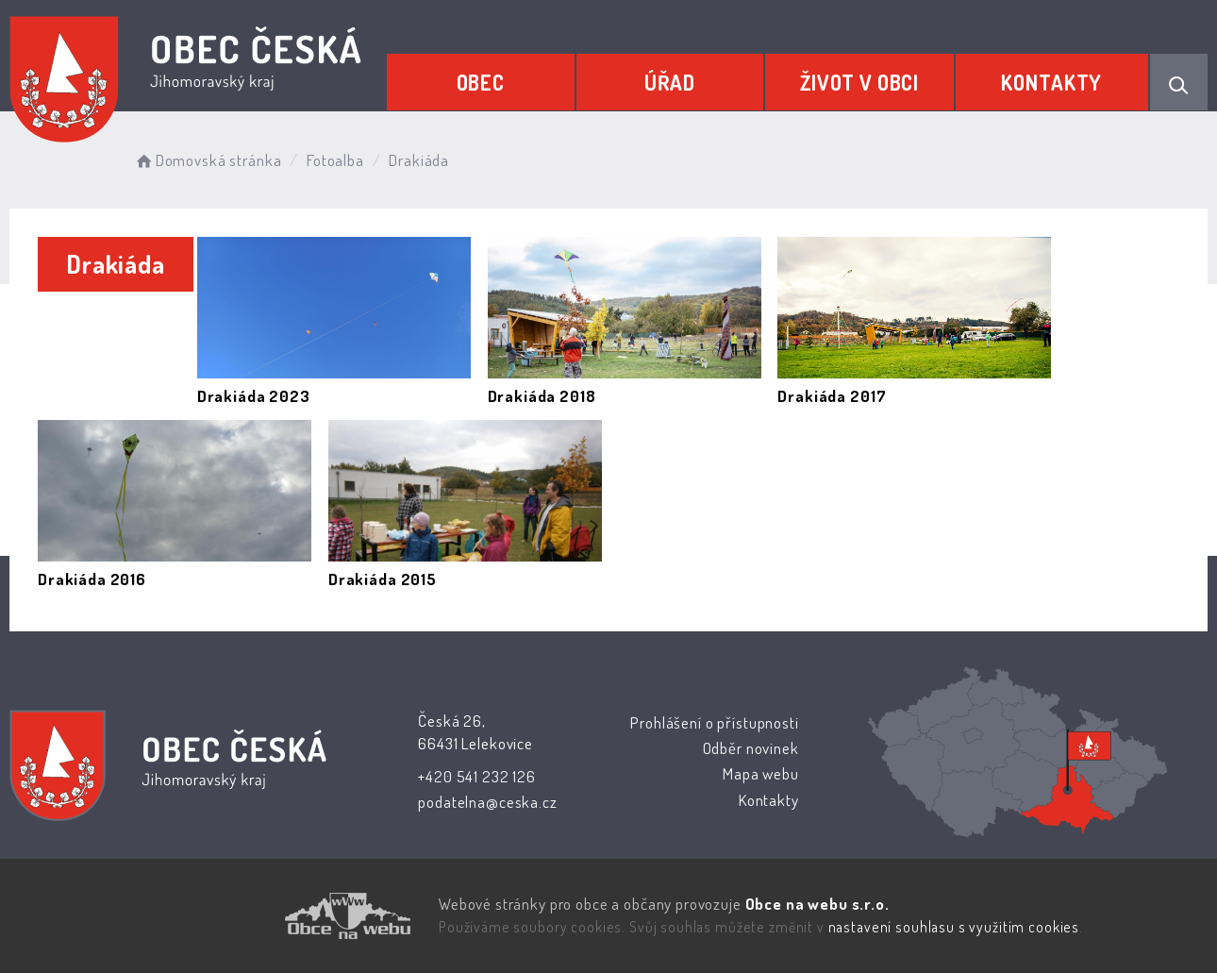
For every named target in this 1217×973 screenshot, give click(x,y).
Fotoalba (335, 160)
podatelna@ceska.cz (487, 802)
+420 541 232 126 (477, 776)
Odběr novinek (750, 748)
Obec (481, 82)
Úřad (669, 82)
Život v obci (859, 82)
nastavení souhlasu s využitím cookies (953, 926)
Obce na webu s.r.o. (816, 904)
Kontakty (1051, 82)
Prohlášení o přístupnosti (714, 722)
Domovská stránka (207, 160)
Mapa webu (761, 773)
